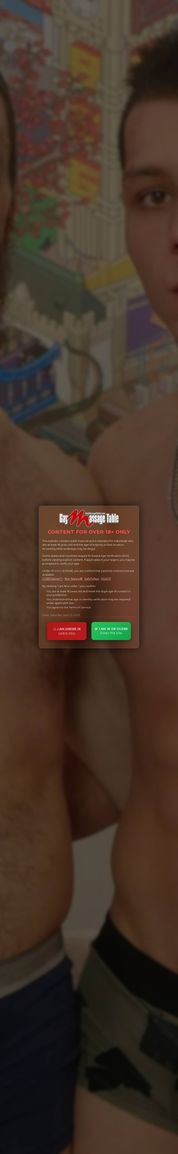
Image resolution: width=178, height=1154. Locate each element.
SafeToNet (91, 579)
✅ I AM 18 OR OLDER (111, 631)
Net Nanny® (73, 579)
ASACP (106, 579)
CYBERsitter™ (52, 579)
